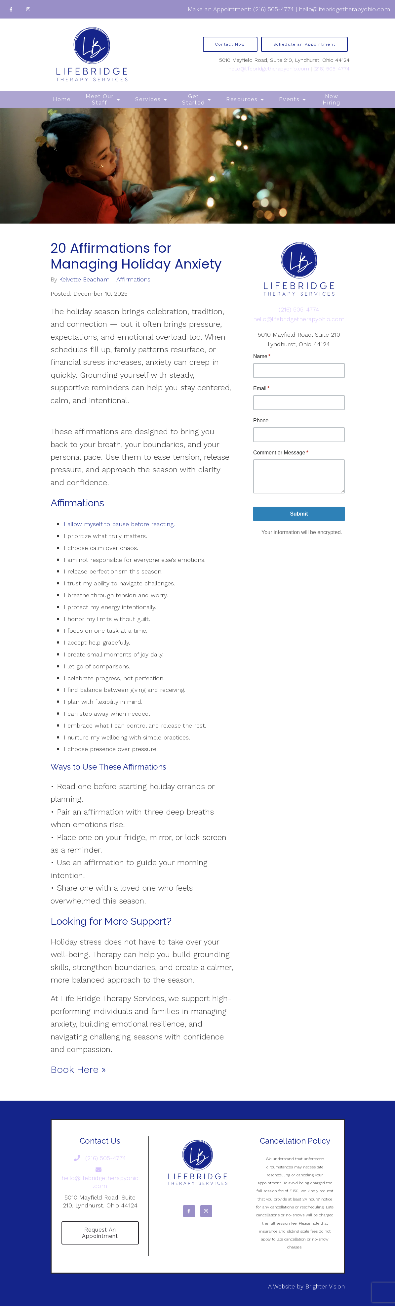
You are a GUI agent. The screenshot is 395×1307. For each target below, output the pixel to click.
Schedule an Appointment (304, 44)
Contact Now (230, 44)
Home (62, 99)
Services (148, 99)
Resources (242, 99)
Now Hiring (331, 99)
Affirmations (133, 279)
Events (289, 99)
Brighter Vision (325, 1287)
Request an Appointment (100, 1233)
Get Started (193, 99)
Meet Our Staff (100, 99)
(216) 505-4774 (273, 9)
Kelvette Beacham (84, 279)
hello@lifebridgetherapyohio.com (344, 9)
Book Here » (78, 1069)
